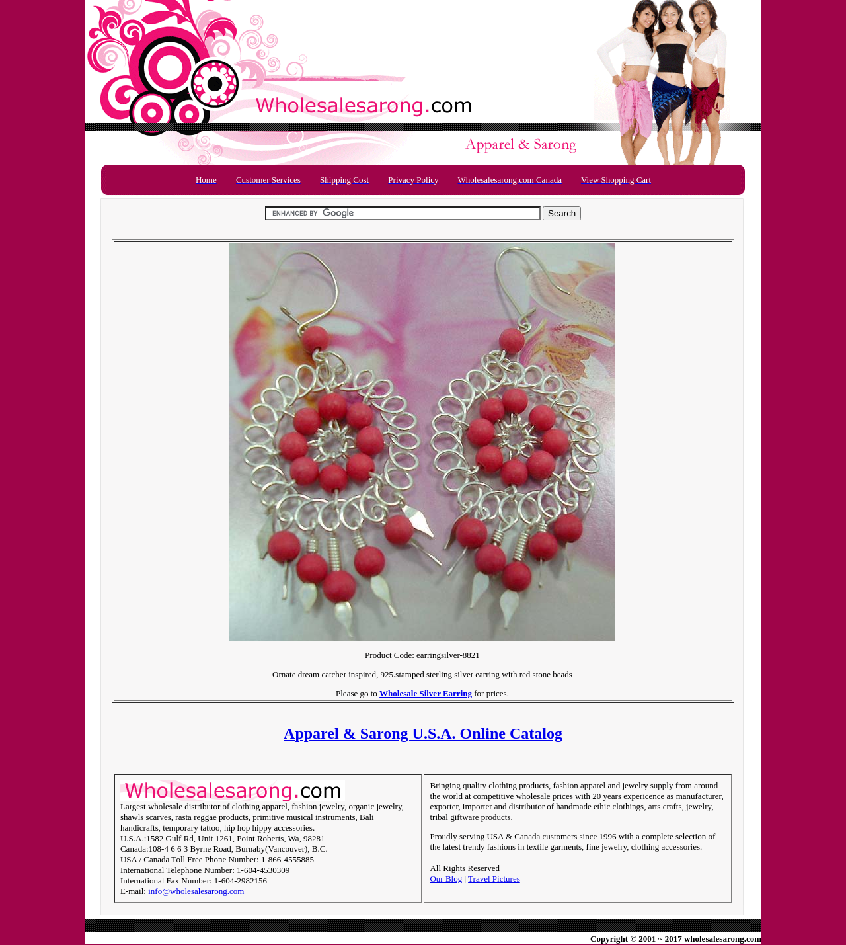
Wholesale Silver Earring (425, 693)
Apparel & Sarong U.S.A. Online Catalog (423, 733)
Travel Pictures (494, 878)
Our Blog (446, 878)
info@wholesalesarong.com (196, 891)
